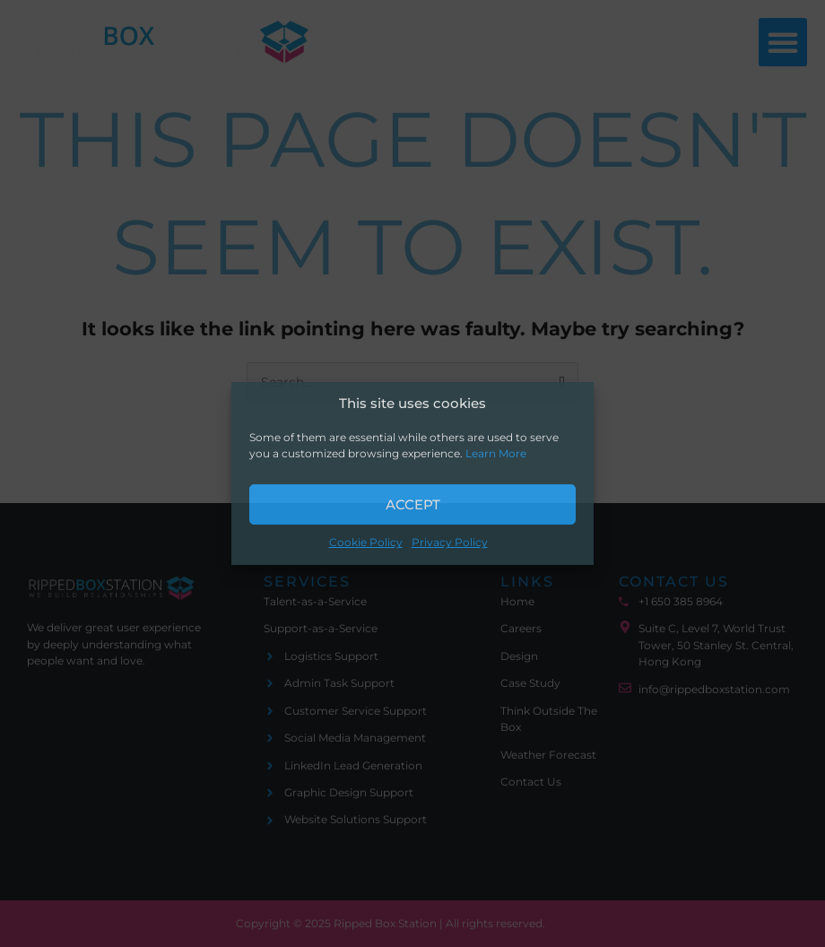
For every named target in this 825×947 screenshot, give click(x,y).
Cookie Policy (366, 543)
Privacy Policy (450, 543)
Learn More (495, 454)
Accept (413, 504)
